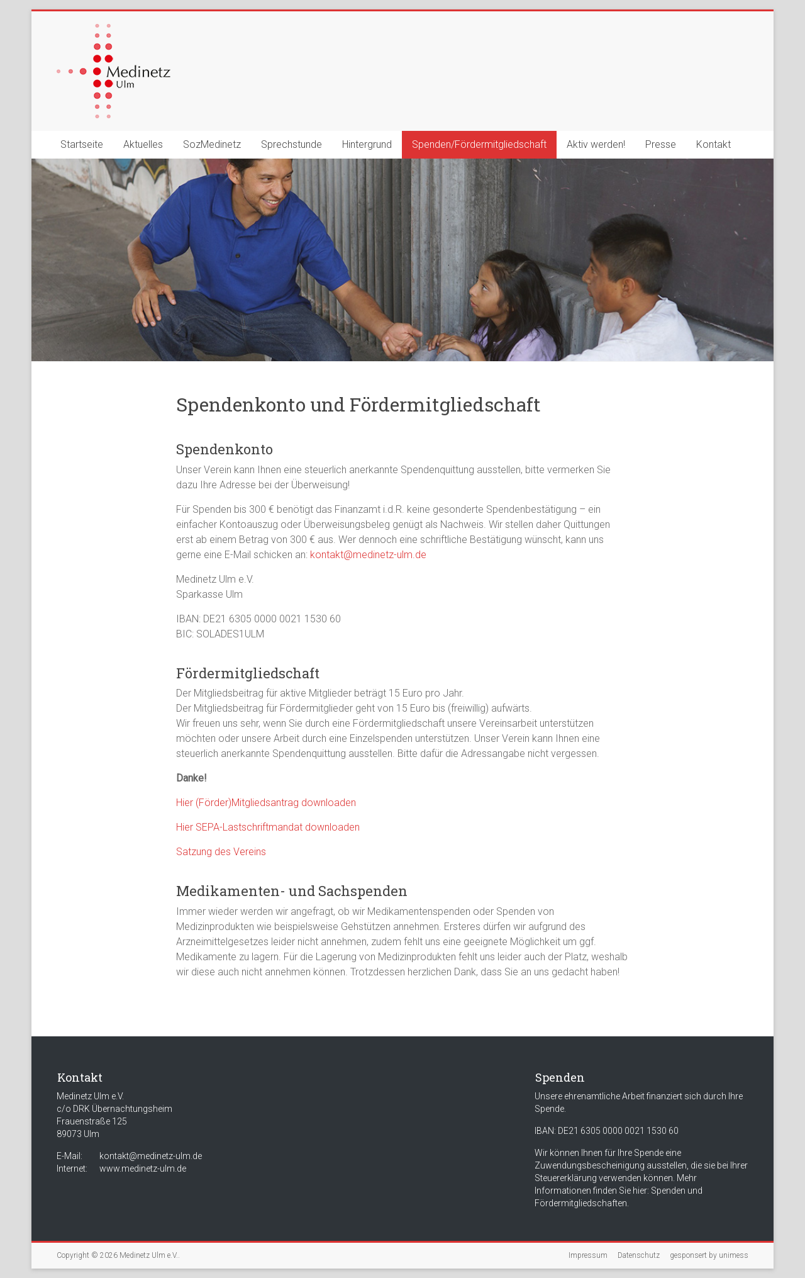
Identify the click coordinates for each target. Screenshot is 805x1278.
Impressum (588, 1255)
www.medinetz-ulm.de (142, 1168)
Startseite (81, 144)
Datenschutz (639, 1255)
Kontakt (713, 144)
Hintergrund (367, 144)
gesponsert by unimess (709, 1255)
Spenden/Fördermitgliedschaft (479, 144)
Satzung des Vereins (221, 852)
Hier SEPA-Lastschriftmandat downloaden (268, 827)
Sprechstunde (291, 144)
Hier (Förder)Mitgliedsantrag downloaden (266, 803)
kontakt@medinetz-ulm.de (368, 555)
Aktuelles (143, 144)
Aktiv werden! (596, 144)
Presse (660, 144)
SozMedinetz (212, 144)
